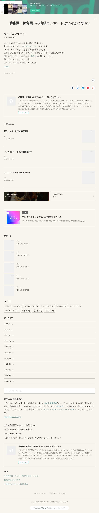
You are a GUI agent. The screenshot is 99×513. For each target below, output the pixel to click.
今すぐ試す (35, 10)
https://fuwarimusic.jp (12, 417)
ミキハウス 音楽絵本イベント (27, 241)
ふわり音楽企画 (50, 404)
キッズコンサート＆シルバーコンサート (60, 410)
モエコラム (75, 307)
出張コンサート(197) (10, 73)
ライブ (26, 311)
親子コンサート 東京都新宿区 (16, 131)
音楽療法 (61, 307)
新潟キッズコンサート (24, 264)
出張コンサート (13, 307)
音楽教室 (60, 407)
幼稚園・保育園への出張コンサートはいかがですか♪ (49, 23)
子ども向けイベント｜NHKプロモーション (21, 476)
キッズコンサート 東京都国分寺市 (18, 152)
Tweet (6, 67)
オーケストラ (11, 311)
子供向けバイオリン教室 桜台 (16, 485)
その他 (37, 311)
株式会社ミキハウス (12, 480)
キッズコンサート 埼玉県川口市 (17, 173)
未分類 (49, 311)
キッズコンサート (29, 46)
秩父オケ (34, 56)
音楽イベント (31, 307)
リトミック (47, 307)
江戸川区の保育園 (23, 253)
